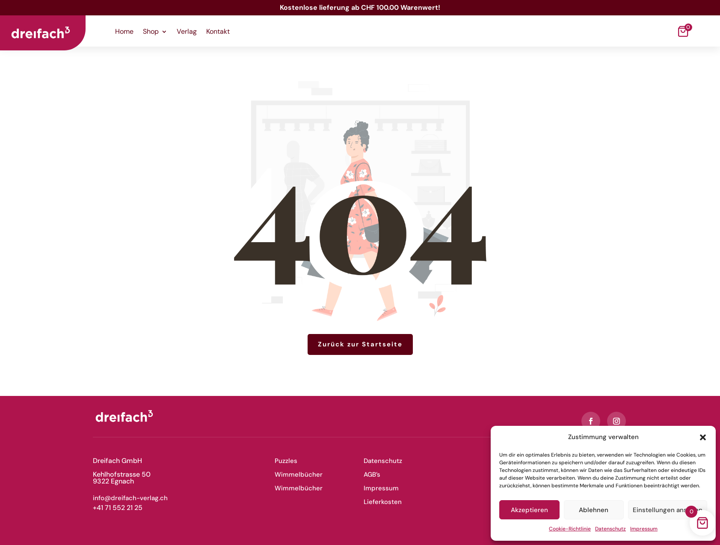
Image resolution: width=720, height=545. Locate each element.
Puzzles (286, 461)
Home (124, 32)
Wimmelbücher (299, 474)
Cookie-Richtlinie (570, 528)
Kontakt (218, 32)
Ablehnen (593, 510)
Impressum (644, 528)
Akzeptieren (529, 510)
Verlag (187, 32)
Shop (151, 32)
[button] (703, 437)
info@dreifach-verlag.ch (130, 498)
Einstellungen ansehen (667, 510)
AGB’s (372, 474)
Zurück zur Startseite (360, 344)
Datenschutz (610, 528)
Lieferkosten (383, 502)
